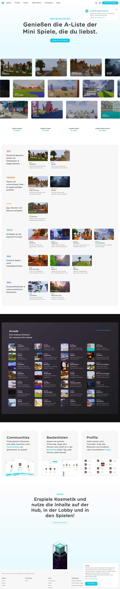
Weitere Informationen (103, 330)
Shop (49, 578)
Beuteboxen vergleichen (78, 585)
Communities (13, 447)
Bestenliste (52, 450)
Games (4, 578)
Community (28, 578)
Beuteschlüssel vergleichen (78, 583)
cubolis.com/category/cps (97, 17)
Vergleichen (75, 578)
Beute (49, 585)
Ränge (50, 583)
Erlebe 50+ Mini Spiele (60, 40)
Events (3, 585)
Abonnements (51, 580)
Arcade (3, 583)
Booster (50, 587)
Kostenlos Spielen (110, 3)
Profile (107, 450)
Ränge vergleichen (76, 580)
